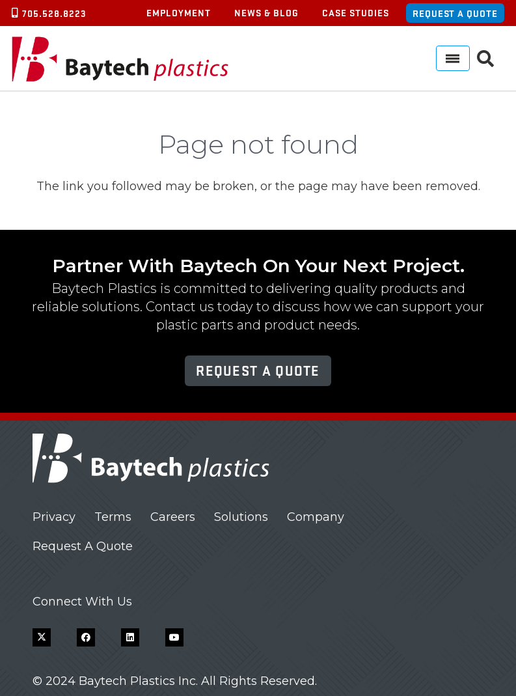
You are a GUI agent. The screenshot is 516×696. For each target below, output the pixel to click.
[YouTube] (174, 637)
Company (315, 517)
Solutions (241, 517)
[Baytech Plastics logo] (120, 58)
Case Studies (355, 12)
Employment (178, 12)
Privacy (54, 517)
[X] (42, 637)
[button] (485, 58)
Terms (112, 517)
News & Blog (266, 12)
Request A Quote (83, 546)
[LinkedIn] (130, 637)
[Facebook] (86, 637)
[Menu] (453, 58)
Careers (172, 517)
